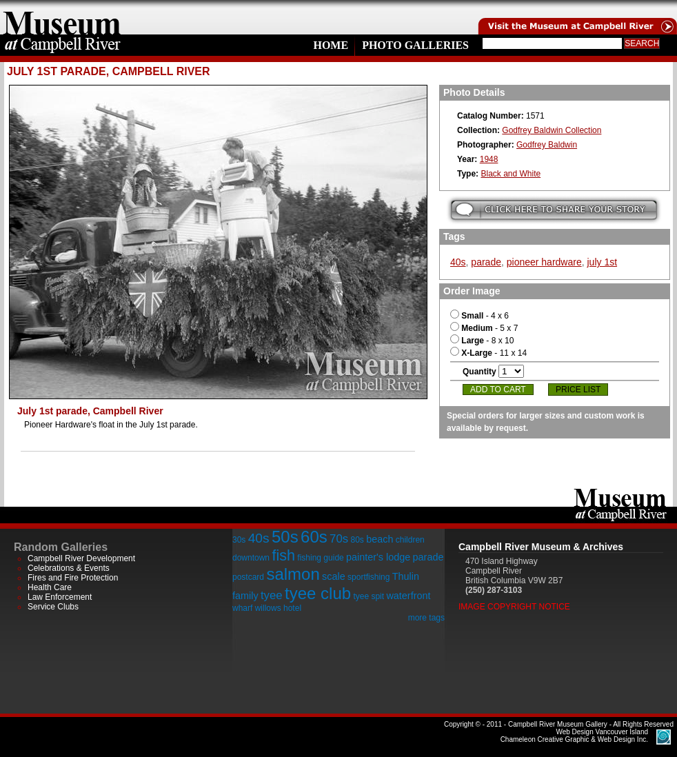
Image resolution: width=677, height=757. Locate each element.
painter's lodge (378, 557)
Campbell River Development (81, 558)
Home (330, 45)
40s (458, 262)
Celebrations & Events (69, 568)
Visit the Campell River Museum (576, 17)
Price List (578, 389)
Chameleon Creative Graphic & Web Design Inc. (574, 735)
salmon (292, 574)
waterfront (408, 595)
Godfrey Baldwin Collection (551, 130)
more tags (426, 618)
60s (314, 536)
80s (356, 540)
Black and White (510, 174)
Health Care (50, 587)
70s (339, 538)
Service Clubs (53, 607)
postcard (248, 577)
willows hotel (278, 608)
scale (333, 576)
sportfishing (368, 577)
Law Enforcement (60, 597)
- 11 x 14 (488, 353)
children (410, 540)
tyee (272, 595)
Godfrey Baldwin (546, 145)
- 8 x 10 (482, 340)
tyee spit (368, 596)
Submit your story (554, 209)
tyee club (318, 593)
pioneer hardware (544, 262)
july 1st (602, 262)
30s (238, 540)
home (62, 17)
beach (379, 539)
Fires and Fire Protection (73, 578)
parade (486, 262)
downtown (251, 558)
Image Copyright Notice (514, 607)
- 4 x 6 (479, 316)
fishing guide (320, 558)
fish (283, 555)
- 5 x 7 (484, 328)
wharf (242, 608)
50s (285, 536)
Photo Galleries (415, 45)
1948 (489, 159)
